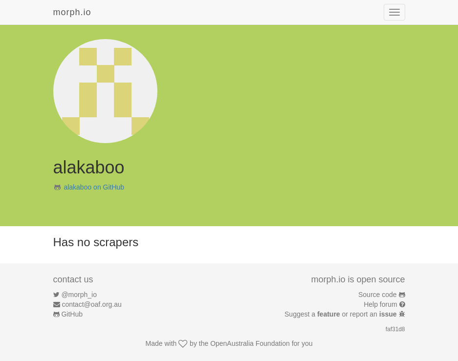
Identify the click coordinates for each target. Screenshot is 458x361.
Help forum (380, 304)
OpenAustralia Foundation (250, 343)
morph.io (72, 12)
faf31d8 (395, 329)
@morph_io (79, 294)
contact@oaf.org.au (91, 304)
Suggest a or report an (341, 314)
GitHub (72, 314)
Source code (377, 294)
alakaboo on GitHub (94, 187)
